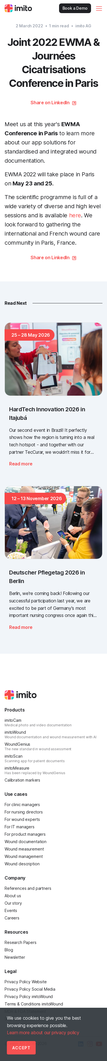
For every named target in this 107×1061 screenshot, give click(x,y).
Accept (21, 1047)
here (75, 215)
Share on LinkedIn (50, 102)
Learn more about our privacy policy (43, 1032)
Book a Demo (75, 8)
